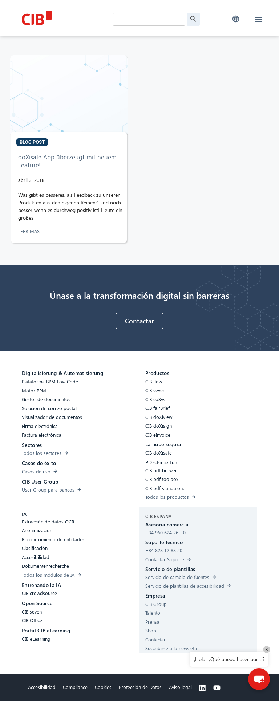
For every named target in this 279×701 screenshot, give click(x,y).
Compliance (75, 687)
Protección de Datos (140, 687)
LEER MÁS (29, 231)
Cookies (103, 687)
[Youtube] (217, 688)
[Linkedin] (202, 688)
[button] (236, 19)
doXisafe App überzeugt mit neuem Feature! (67, 161)
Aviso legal (180, 687)
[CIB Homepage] (65, 18)
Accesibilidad (42, 687)
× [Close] (266, 649)
